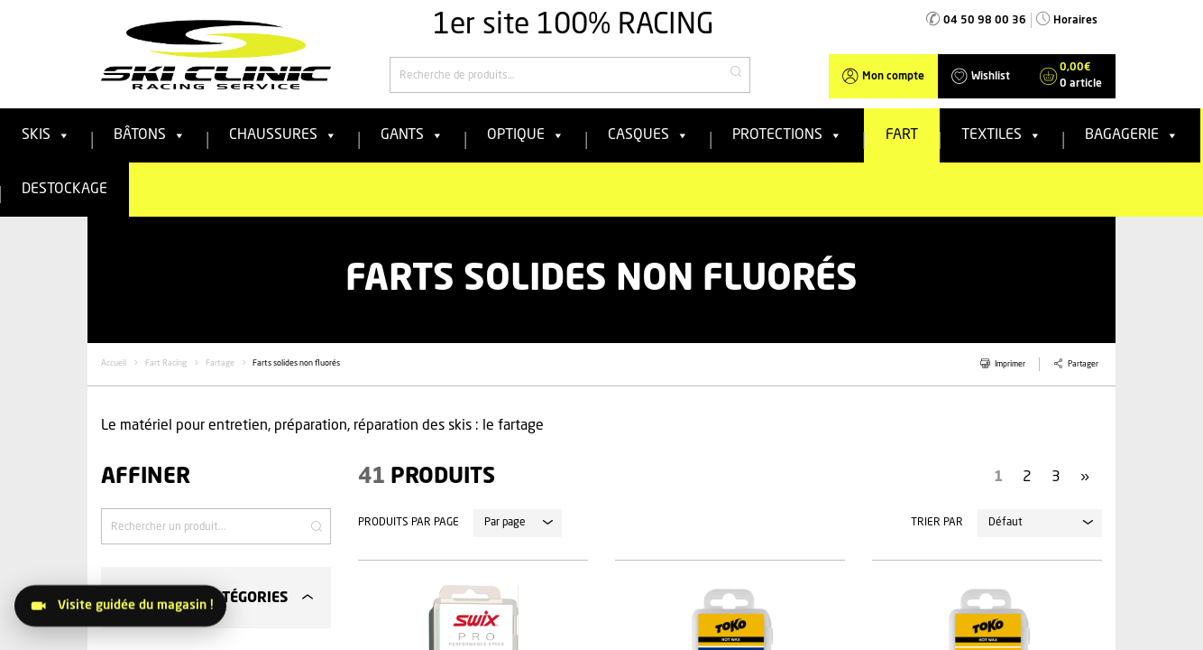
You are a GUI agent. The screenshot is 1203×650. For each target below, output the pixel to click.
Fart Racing (166, 363)
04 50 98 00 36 (984, 20)
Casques (648, 135)
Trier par (937, 522)
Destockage (64, 189)
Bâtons (150, 135)
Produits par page (408, 522)
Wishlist (990, 76)
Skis (46, 135)
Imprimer (1010, 364)
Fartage (220, 363)
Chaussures (283, 135)
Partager (1083, 364)
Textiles (1001, 135)
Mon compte (893, 76)
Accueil (113, 363)
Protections (787, 135)
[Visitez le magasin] (120, 606)
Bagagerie (1132, 135)
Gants (412, 135)
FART (902, 135)
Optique (526, 135)
